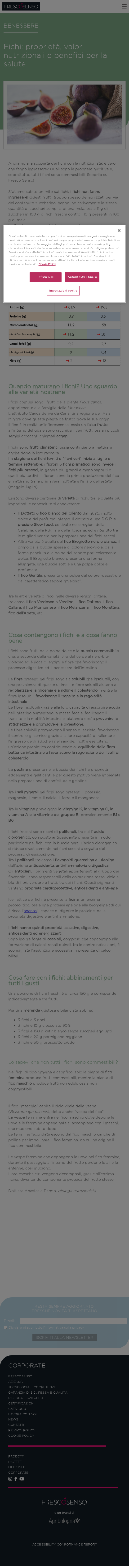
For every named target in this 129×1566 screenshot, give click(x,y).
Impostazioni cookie (63, 290)
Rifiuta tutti (45, 277)
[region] (64, 264)
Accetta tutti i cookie (82, 277)
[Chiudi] (119, 230)
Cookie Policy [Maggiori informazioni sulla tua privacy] (47, 264)
